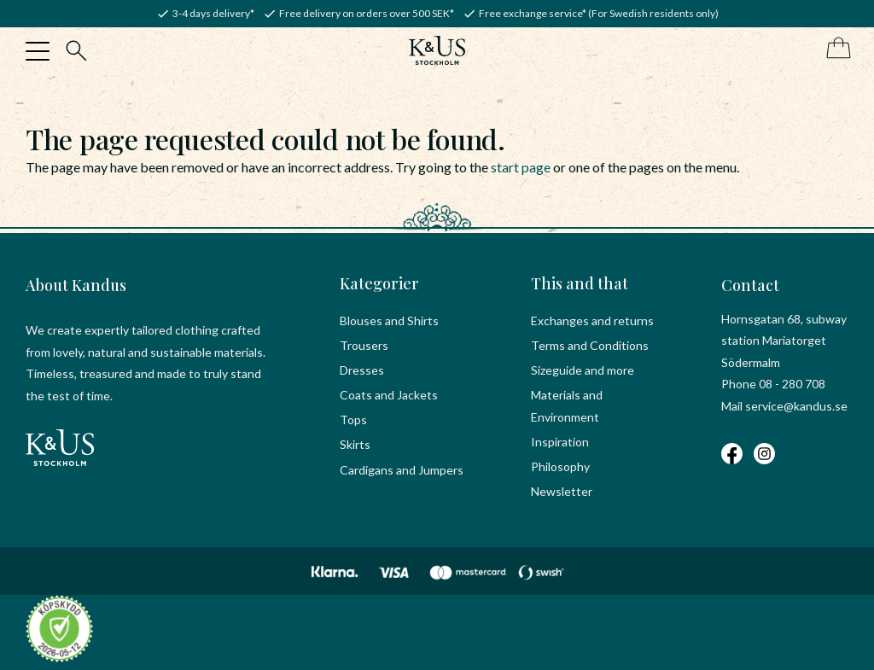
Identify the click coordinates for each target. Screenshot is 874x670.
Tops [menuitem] (353, 419)
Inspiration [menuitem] (560, 441)
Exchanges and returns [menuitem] (592, 320)
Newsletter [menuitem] (561, 491)
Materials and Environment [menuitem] (567, 405)
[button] (37, 51)
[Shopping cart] (835, 49)
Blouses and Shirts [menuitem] (389, 320)
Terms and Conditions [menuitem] (590, 345)
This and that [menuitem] (579, 283)
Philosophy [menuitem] (560, 466)
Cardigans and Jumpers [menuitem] (401, 470)
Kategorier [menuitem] (379, 283)
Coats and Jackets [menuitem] (389, 394)
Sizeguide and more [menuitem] (582, 370)
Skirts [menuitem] (355, 444)
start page (521, 167)
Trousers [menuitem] (364, 345)
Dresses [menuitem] (362, 370)
